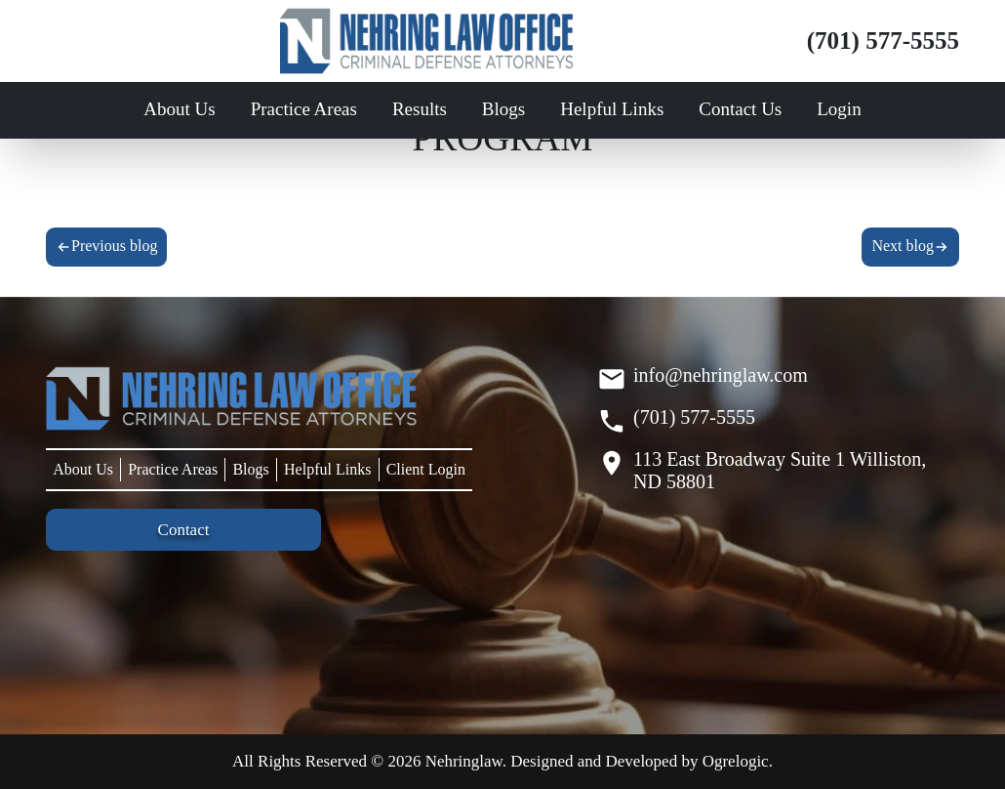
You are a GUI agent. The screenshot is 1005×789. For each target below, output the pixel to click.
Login (839, 109)
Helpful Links (611, 109)
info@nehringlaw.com (720, 375)
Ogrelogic (736, 761)
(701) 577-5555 (883, 40)
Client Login (425, 469)
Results (419, 109)
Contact (184, 529)
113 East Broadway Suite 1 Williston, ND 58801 (779, 470)
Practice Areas (304, 109)
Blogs (503, 109)
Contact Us (740, 109)
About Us (179, 109)
